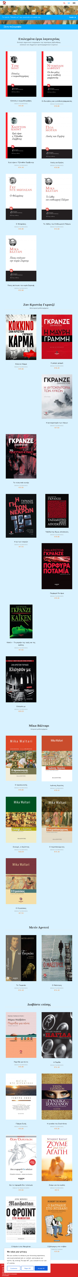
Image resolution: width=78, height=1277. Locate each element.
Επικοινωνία (5, 1275)
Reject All (27, 1268)
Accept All (41, 1268)
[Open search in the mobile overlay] (64, 3)
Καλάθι (71, 17)
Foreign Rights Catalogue (9, 1274)
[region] (27, 1260)
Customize (13, 1268)
